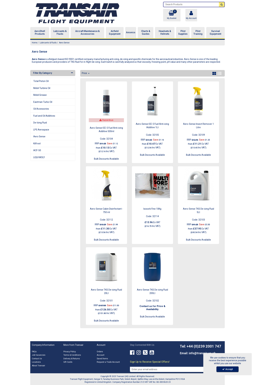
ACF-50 (37, 150)
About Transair (38, 365)
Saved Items (102, 358)
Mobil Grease (40, 95)
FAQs (34, 351)
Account (100, 355)
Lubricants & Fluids (60, 32)
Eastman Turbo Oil (42, 102)
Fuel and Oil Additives (44, 115)
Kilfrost (37, 143)
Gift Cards (67, 362)
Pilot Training (198, 32)
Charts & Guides (145, 32)
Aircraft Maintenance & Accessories (87, 32)
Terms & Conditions (72, 355)
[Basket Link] (171, 15)
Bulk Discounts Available (106, 158)
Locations (36, 362)
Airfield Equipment (114, 32)
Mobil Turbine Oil (41, 88)
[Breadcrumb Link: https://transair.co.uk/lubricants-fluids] (48, 42)
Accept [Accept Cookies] (227, 369)
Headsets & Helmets (165, 32)
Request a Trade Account (108, 362)
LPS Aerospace (41, 129)
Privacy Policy (69, 351)
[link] (132, 352)
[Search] (191, 4)
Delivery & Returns (71, 358)
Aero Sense (39, 136)
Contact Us (37, 358)
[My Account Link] (191, 15)
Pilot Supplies (183, 32)
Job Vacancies (38, 355)
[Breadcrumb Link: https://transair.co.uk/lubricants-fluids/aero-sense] (64, 42)
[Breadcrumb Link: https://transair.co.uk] (34, 42)
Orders (100, 351)
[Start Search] (221, 4)
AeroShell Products (39, 32)
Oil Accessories (41, 108)
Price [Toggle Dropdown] (84, 73)
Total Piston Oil (41, 81)
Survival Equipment (215, 32)
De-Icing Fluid (40, 122)
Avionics (130, 32)
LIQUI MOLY (39, 157)
